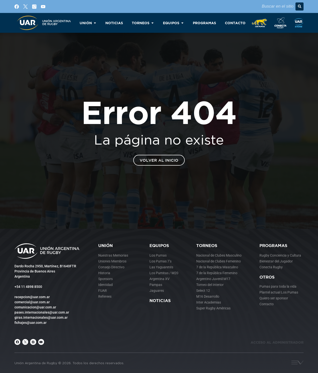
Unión (105, 245)
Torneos (206, 245)
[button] (299, 6)
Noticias (160, 300)
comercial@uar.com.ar (32, 302)
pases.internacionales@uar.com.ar (41, 312)
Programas (273, 245)
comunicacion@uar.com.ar (35, 307)
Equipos (159, 245)
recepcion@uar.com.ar (32, 297)
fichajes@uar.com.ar (30, 323)
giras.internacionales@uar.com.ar (41, 317)
